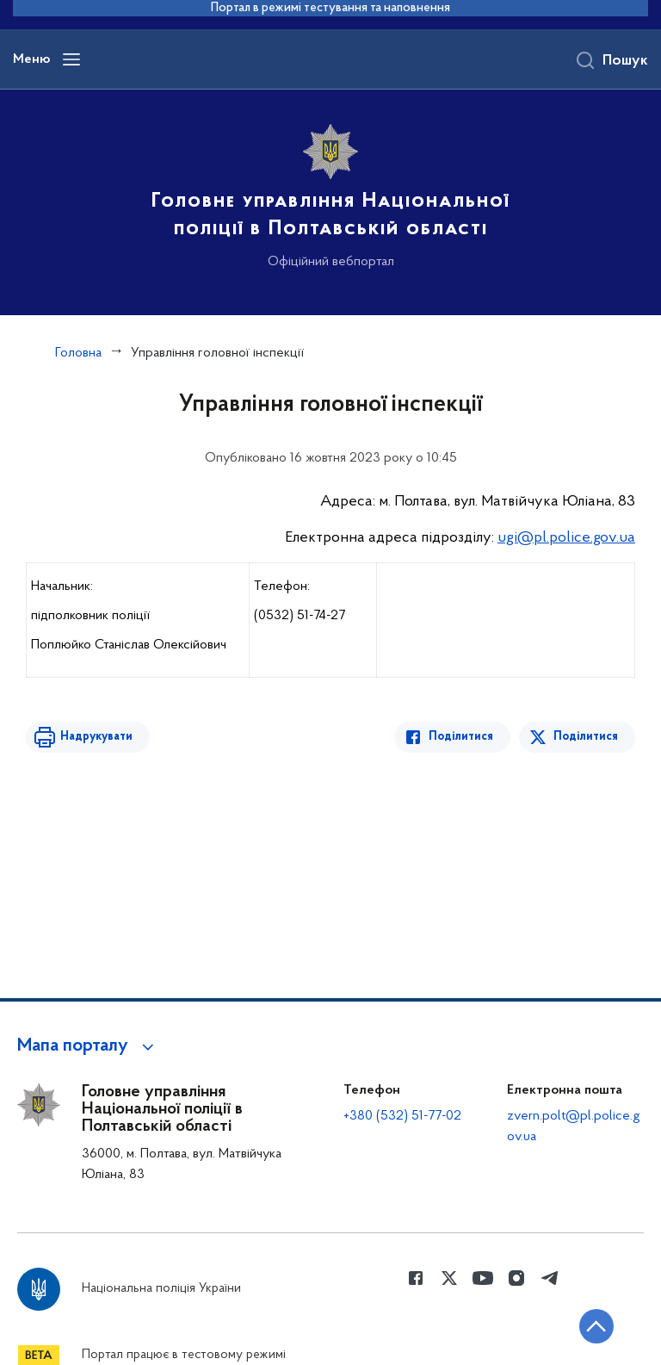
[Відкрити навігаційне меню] (71, 59)
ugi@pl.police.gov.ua (566, 538)
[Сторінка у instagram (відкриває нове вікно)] (516, 1278)
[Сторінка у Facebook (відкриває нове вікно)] (415, 1278)
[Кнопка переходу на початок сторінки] (596, 1326)
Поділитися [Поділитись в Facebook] (461, 736)
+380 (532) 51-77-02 (402, 1116)
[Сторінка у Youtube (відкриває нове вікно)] (483, 1278)
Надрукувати (96, 736)
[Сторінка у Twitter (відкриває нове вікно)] (449, 1278)
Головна (78, 353)
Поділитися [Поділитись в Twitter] (585, 736)
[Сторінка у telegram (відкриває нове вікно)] (550, 1278)
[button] (88, 1046)
